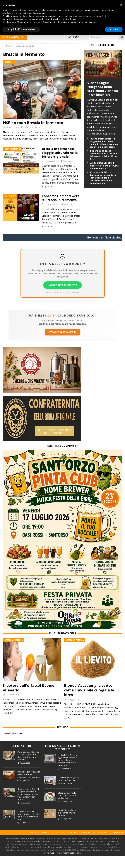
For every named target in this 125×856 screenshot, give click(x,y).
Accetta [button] (114, 29)
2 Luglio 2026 (25, 803)
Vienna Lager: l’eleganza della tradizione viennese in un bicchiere (103, 89)
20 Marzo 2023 (12, 127)
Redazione (68, 161)
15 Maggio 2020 (66, 801)
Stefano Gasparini (31, 127)
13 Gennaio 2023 (52, 204)
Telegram (60, 832)
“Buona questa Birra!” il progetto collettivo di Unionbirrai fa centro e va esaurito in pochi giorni (104, 142)
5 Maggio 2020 (72, 699)
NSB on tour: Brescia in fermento (33, 122)
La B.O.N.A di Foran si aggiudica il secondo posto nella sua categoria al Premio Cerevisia (67, 760)
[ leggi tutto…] (69, 138)
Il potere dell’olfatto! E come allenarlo (28, 688)
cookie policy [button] (41, 13)
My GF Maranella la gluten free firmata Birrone (67, 813)
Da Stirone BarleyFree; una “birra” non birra (68, 778)
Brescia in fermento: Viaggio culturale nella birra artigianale (60, 153)
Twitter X (73, 832)
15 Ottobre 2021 (66, 769)
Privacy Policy (62, 853)
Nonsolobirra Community (94, 832)
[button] (121, 4)
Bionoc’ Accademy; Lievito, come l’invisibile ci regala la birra (89, 690)
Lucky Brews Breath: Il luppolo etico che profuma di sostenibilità (104, 165)
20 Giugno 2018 (66, 819)
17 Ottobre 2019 (12, 694)
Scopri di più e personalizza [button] (21, 29)
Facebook (32, 832)
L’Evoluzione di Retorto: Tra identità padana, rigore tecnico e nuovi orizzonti (28, 755)
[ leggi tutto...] (108, 133)
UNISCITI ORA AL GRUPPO (62, 285)
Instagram (46, 832)
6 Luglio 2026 (25, 780)
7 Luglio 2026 (25, 763)
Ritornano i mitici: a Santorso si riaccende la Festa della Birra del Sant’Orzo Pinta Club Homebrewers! (103, 178)
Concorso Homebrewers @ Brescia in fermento (60, 198)
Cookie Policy (75, 853)
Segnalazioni (117, 832)
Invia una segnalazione (62, 332)
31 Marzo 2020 (66, 783)
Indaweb (50, 853)
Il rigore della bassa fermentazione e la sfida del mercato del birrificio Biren (103, 155)
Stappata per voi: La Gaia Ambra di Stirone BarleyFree (68, 795)
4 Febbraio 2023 (51, 161)
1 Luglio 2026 (25, 823)
